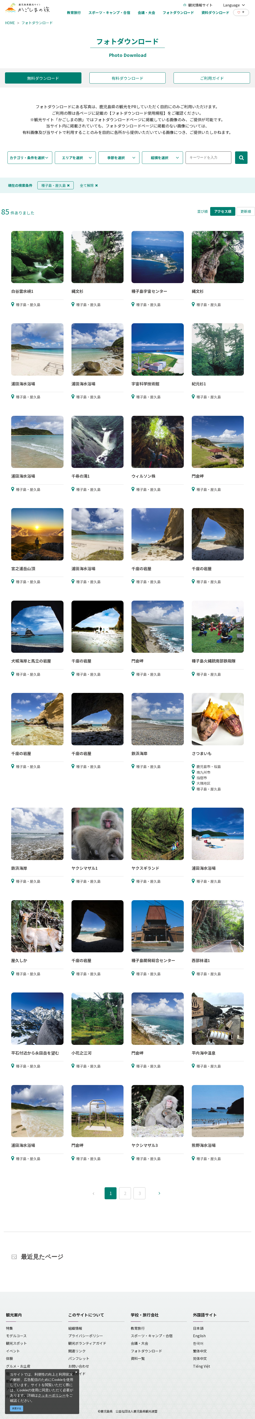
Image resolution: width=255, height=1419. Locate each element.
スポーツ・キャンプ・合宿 (152, 1335)
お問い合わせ (78, 1366)
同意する (16, 1408)
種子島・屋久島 (55, 185)
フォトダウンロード (37, 22)
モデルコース (16, 1335)
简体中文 (200, 1358)
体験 (9, 1358)
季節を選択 (116, 157)
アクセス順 (222, 211)
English (199, 1335)
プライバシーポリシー (85, 1335)
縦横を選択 (159, 157)
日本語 (198, 1328)
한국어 (198, 1343)
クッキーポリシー (52, 1395)
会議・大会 (139, 1343)
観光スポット (16, 1343)
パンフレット (78, 1358)
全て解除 (89, 185)
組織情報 (75, 1328)
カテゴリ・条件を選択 (27, 157)
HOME (10, 22)
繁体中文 (200, 1350)
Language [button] (234, 5)
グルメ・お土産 (18, 1366)
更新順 (246, 211)
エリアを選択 (72, 157)
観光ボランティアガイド (87, 1343)
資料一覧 (138, 1358)
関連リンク (77, 1350)
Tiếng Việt (201, 1366)
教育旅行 (138, 1328)
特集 (9, 1328)
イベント (13, 1350)
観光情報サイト (198, 4)
